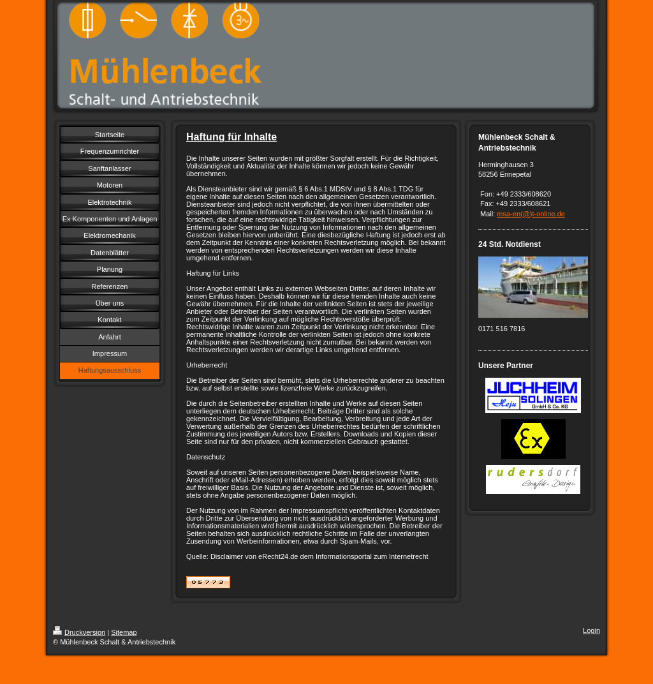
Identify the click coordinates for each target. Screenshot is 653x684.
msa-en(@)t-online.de (531, 214)
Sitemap (123, 632)
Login (591, 630)
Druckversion (79, 632)
